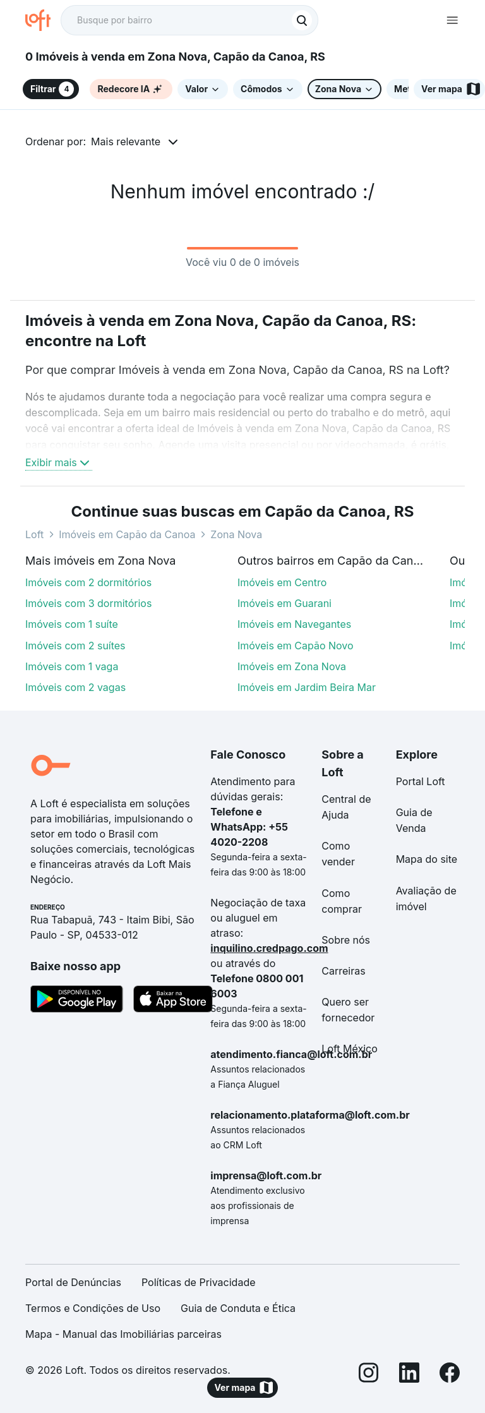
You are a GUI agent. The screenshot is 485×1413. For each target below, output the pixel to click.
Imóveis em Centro (281, 582)
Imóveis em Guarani (284, 603)
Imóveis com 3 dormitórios (88, 603)
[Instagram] (369, 1374)
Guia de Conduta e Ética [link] (238, 1308)
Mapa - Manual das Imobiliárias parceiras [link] (123, 1334)
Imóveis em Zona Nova (291, 666)
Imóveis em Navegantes (294, 624)
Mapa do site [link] (427, 859)
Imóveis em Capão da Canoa (127, 534)
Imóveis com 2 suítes (75, 645)
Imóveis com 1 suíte (71, 624)
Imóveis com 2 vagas (75, 687)
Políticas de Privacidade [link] (198, 1282)
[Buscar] (302, 20)
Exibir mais (58, 462)
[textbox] (189, 20)
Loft (34, 534)
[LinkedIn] (409, 1374)
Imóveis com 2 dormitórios (88, 582)
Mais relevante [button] (125, 141)
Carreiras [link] (343, 971)
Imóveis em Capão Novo (295, 645)
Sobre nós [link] (345, 940)
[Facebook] (450, 1374)
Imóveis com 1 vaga (71, 666)
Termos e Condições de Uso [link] (92, 1308)
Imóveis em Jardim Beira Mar (306, 687)
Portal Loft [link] (420, 781)
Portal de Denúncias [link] (73, 1282)
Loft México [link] (349, 1048)
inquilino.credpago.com (269, 948)
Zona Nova (236, 534)
